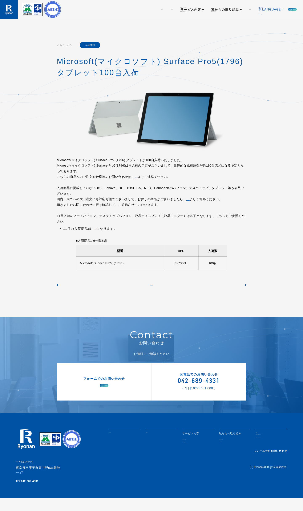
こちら (100, 228)
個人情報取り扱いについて (271, 448)
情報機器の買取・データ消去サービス (194, 455)
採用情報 (209, 9)
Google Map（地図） (28, 485)
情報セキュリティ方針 (269, 454)
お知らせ (97, 9)
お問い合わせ (278, 9)
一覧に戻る (152, 289)
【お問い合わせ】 (147, 177)
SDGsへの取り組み (231, 449)
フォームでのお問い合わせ (270, 466)
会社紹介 (119, 9)
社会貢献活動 (227, 454)
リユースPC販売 (192, 449)
